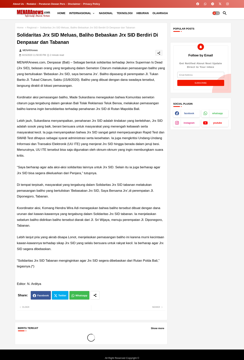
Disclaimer (74, 3)
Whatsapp (81, 295)
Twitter (62, 295)
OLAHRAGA (160, 13)
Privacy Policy (91, 3)
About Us (18, 3)
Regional (32, 27)
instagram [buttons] (189, 123)
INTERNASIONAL (80, 13)
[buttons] (197, 4)
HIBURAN (142, 13)
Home (20, 27)
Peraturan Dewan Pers (52, 3)
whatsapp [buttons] (217, 113)
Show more (157, 328)
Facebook (43, 295)
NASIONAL (106, 13)
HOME (61, 13)
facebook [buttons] (189, 113)
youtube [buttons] (217, 123)
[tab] (61, 13)
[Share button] (95, 295)
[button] (216, 13)
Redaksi (31, 3)
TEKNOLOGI (124, 13)
